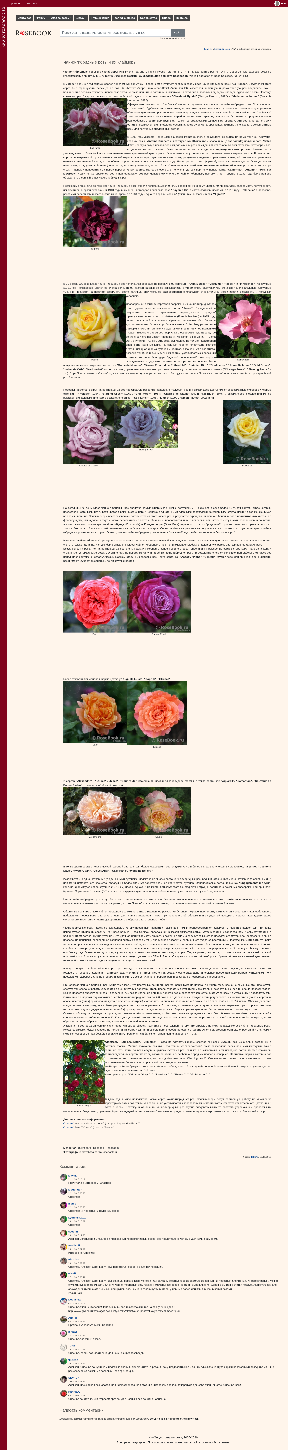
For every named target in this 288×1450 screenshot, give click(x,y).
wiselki (72, 1273)
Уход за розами (61, 17)
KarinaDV (74, 1391)
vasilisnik (74, 1245)
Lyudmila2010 (77, 1217)
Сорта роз (24, 17)
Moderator (75, 1189)
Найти (178, 32)
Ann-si (72, 1317)
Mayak (72, 1175)
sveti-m (73, 1231)
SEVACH (74, 1377)
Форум (40, 17)
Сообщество (148, 17)
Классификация (222, 49)
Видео (166, 17)
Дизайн (81, 17)
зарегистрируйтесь (187, 1418)
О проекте (13, 3)
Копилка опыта (124, 17)
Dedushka (74, 1299)
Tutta (71, 1345)
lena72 (72, 1331)
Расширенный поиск (172, 38)
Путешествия (100, 17)
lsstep (72, 1203)
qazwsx (73, 1359)
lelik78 (254, 1157)
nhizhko (73, 1259)
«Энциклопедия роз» (167, 1437)
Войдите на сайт (159, 1418)
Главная (208, 49)
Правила (182, 17)
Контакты (32, 3)
